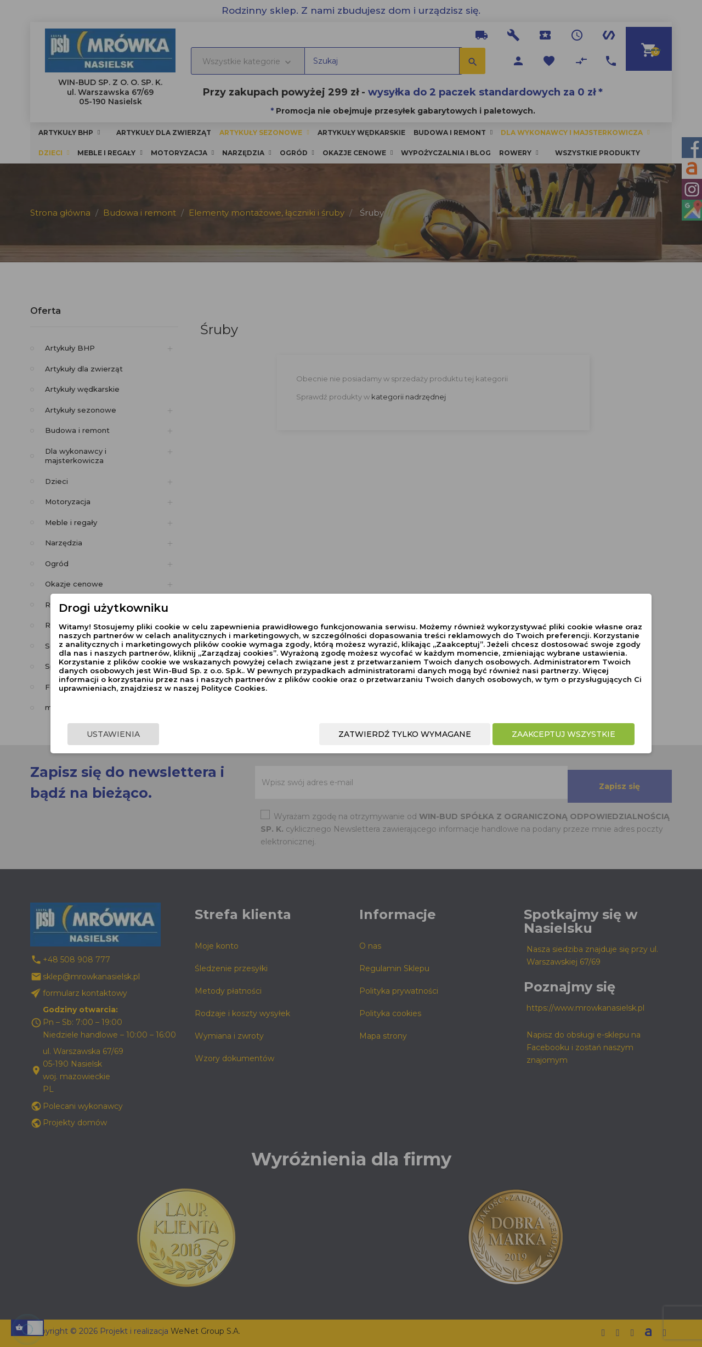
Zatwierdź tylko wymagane (371, 736)
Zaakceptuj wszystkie (530, 736)
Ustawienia (146, 736)
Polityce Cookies (342, 695)
